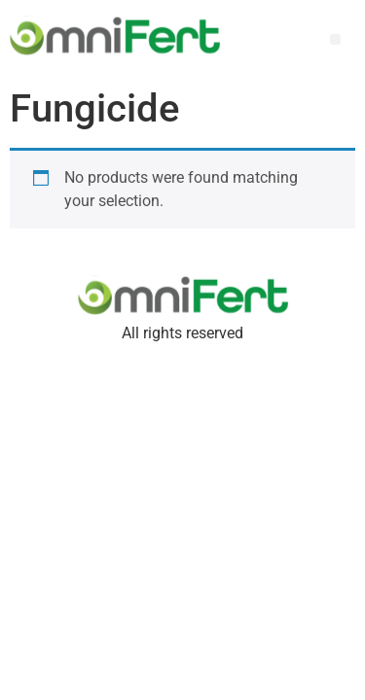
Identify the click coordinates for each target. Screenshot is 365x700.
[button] (335, 39)
